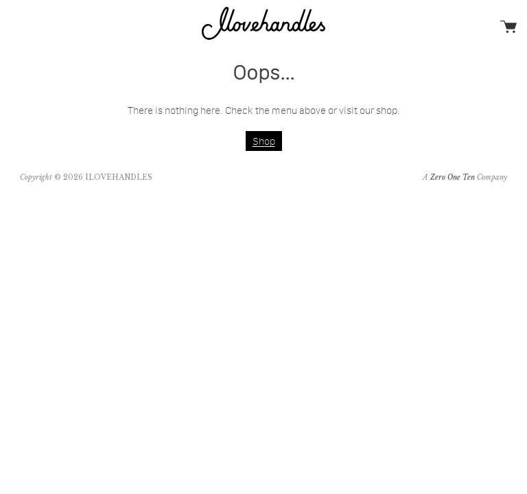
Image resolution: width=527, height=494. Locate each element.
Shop (264, 141)
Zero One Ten (452, 177)
